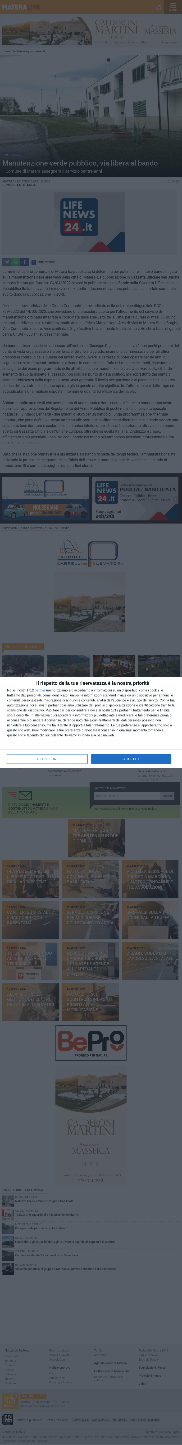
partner (40, 690)
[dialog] (91, 722)
